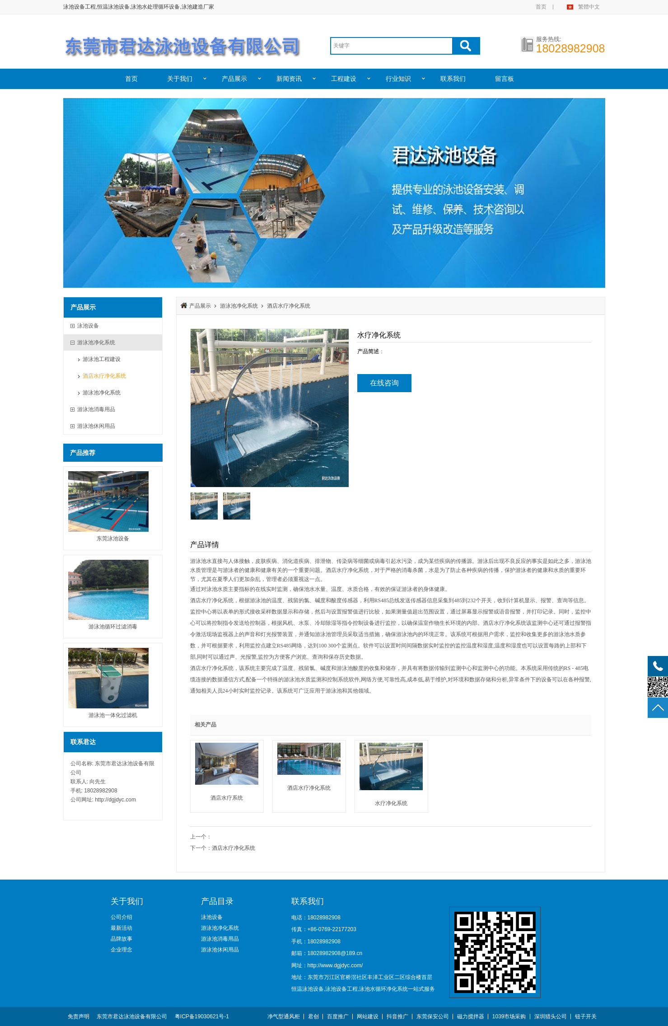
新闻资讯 (289, 78)
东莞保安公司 (432, 1016)
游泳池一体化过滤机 (113, 715)
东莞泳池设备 (113, 538)
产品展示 (234, 78)
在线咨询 (384, 383)
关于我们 (179, 78)
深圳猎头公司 (550, 1016)
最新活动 (121, 928)
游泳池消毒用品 (220, 939)
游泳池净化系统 (102, 392)
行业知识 (398, 78)
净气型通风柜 (283, 1016)
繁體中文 (589, 7)
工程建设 (343, 78)
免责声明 (78, 1016)
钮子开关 (586, 1016)
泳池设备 (212, 917)
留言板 (504, 78)
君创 (313, 1016)
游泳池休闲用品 (220, 949)
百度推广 (338, 1016)
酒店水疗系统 (226, 798)
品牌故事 (121, 939)
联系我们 (453, 78)
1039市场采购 (509, 1016)
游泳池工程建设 (102, 359)
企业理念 (121, 949)
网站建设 (367, 1016)
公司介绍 (121, 917)
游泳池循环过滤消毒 (113, 626)
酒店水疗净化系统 (104, 376)
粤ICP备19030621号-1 (202, 1016)
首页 (541, 7)
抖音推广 (397, 1016)
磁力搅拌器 (470, 1016)
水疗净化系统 (391, 803)
